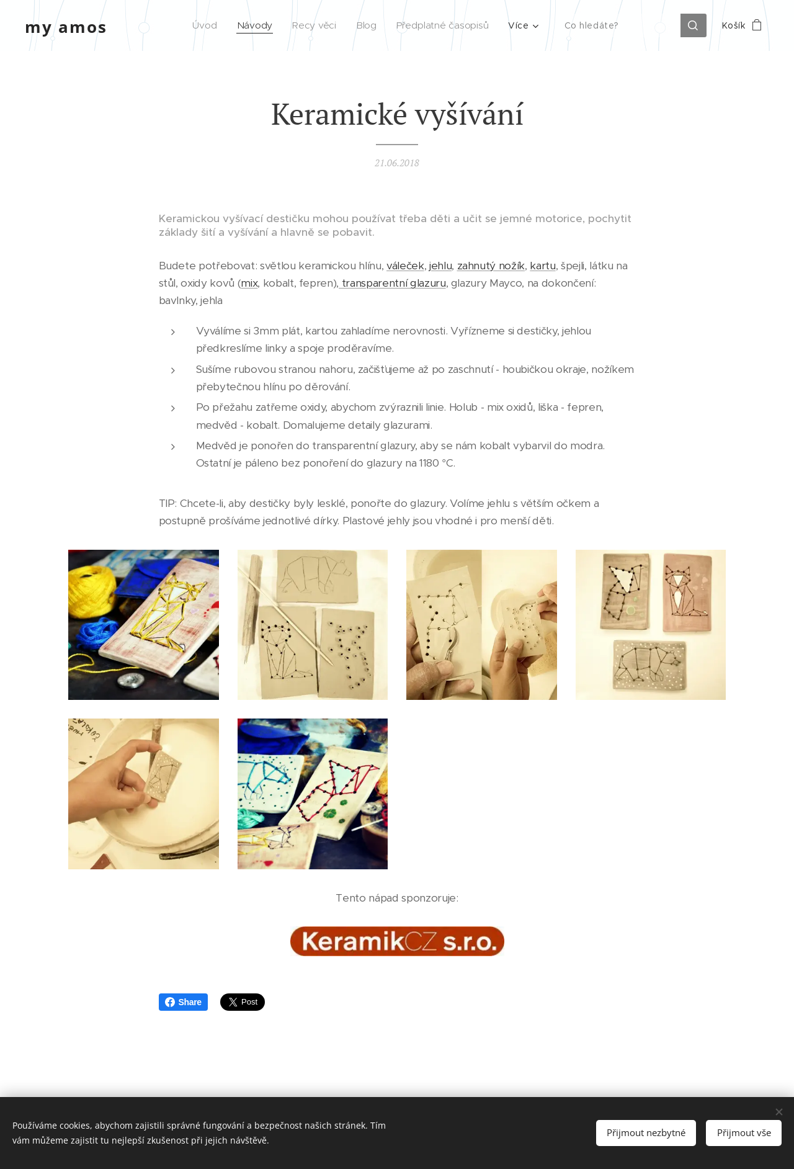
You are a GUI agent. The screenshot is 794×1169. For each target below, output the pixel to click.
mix (249, 283)
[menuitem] (210, 25)
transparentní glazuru (392, 283)
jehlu (440, 265)
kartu (542, 265)
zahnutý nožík (491, 265)
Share (183, 1002)
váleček (405, 265)
